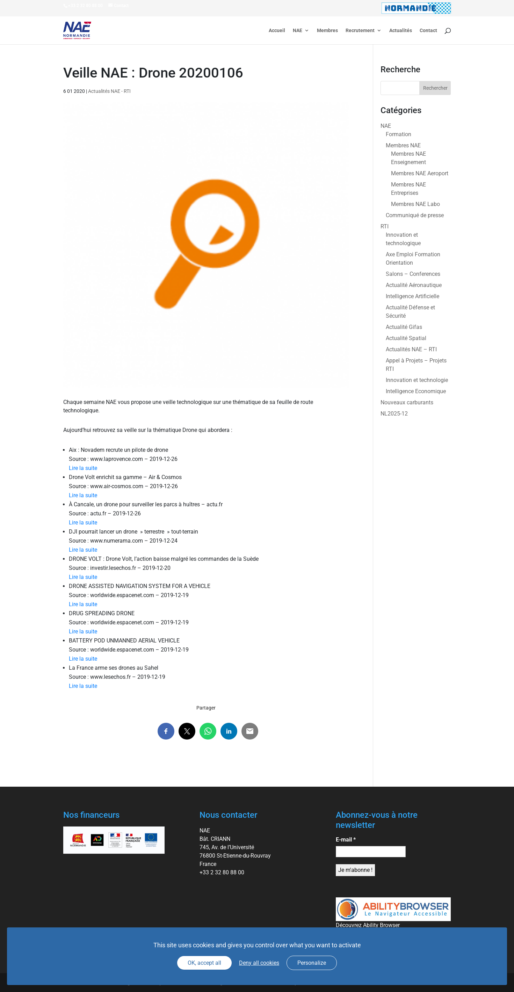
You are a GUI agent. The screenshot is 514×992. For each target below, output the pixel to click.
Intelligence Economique (416, 391)
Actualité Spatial (406, 338)
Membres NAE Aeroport (419, 173)
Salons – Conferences (413, 274)
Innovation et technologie (417, 380)
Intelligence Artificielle (412, 296)
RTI (385, 226)
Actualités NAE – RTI (411, 349)
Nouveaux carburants (407, 402)
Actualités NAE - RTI (109, 91)
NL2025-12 (394, 413)
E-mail (346, 839)
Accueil (277, 30)
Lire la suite (83, 468)
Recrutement (360, 30)
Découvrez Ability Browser (368, 925)
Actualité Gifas (404, 327)
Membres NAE (403, 145)
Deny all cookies (259, 963)
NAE (297, 30)
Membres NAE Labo (415, 204)
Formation (398, 134)
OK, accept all (204, 963)
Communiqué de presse (415, 215)
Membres (327, 30)
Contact (428, 30)
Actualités (400, 30)
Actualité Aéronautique (414, 285)
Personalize (311, 963)
